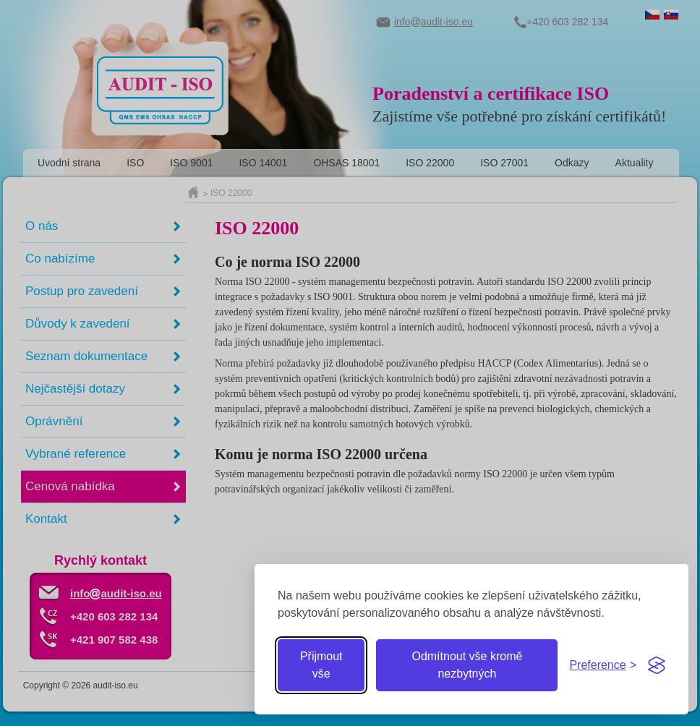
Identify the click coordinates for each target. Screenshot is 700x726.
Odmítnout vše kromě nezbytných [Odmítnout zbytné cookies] (466, 665)
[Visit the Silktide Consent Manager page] (656, 665)
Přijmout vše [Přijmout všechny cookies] (321, 665)
